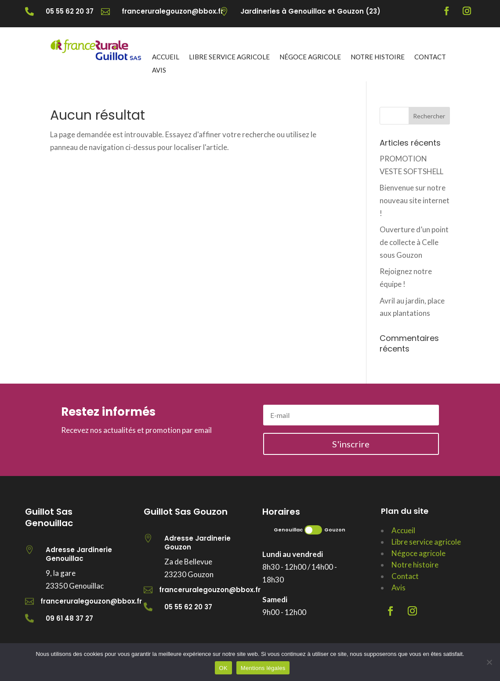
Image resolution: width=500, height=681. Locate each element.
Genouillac (288, 529)
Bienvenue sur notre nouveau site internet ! (414, 200)
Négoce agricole (310, 57)
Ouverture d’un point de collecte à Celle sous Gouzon (414, 242)
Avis (159, 70)
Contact (430, 57)
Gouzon (334, 529)
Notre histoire (378, 57)
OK (223, 668)
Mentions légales (263, 668)
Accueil (165, 57)
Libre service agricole (229, 57)
